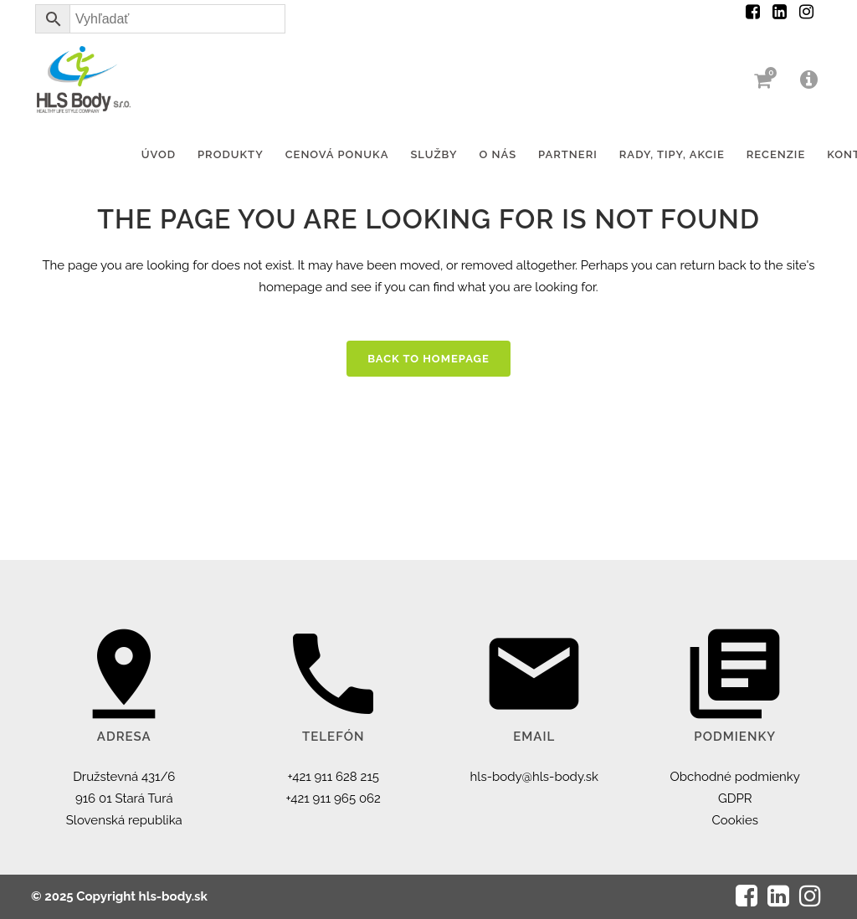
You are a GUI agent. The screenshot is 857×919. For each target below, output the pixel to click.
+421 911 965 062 (333, 798)
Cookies (735, 820)
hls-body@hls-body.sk (534, 776)
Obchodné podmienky (735, 776)
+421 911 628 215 (334, 776)
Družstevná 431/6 (124, 776)
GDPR (735, 798)
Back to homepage (428, 358)
